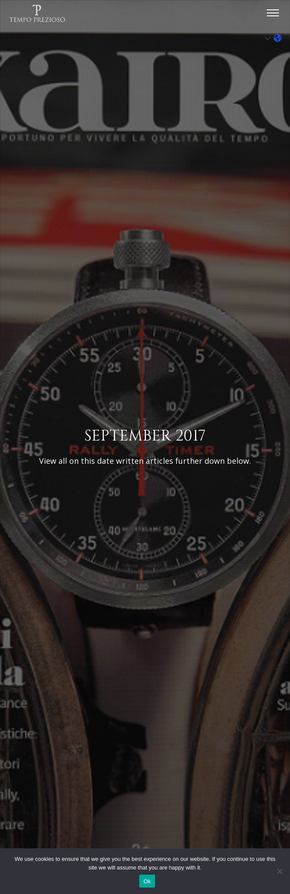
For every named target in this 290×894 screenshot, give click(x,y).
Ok (147, 881)
